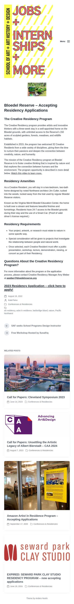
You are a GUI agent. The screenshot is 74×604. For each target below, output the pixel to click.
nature (51, 310)
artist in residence (24, 310)
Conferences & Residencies (20, 304)
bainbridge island (40, 310)
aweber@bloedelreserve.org (22, 278)
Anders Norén (42, 598)
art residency (9, 310)
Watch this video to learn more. (26, 173)
